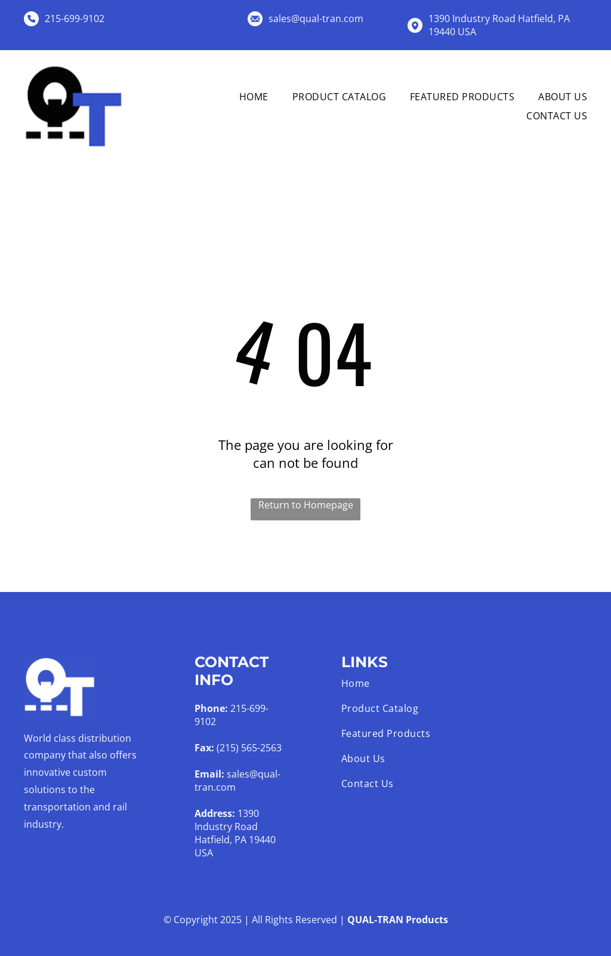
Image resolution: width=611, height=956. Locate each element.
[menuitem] (242, 96)
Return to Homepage (305, 504)
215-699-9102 (74, 18)
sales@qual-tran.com (316, 18)
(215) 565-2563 (249, 747)
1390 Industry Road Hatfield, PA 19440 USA (235, 833)
